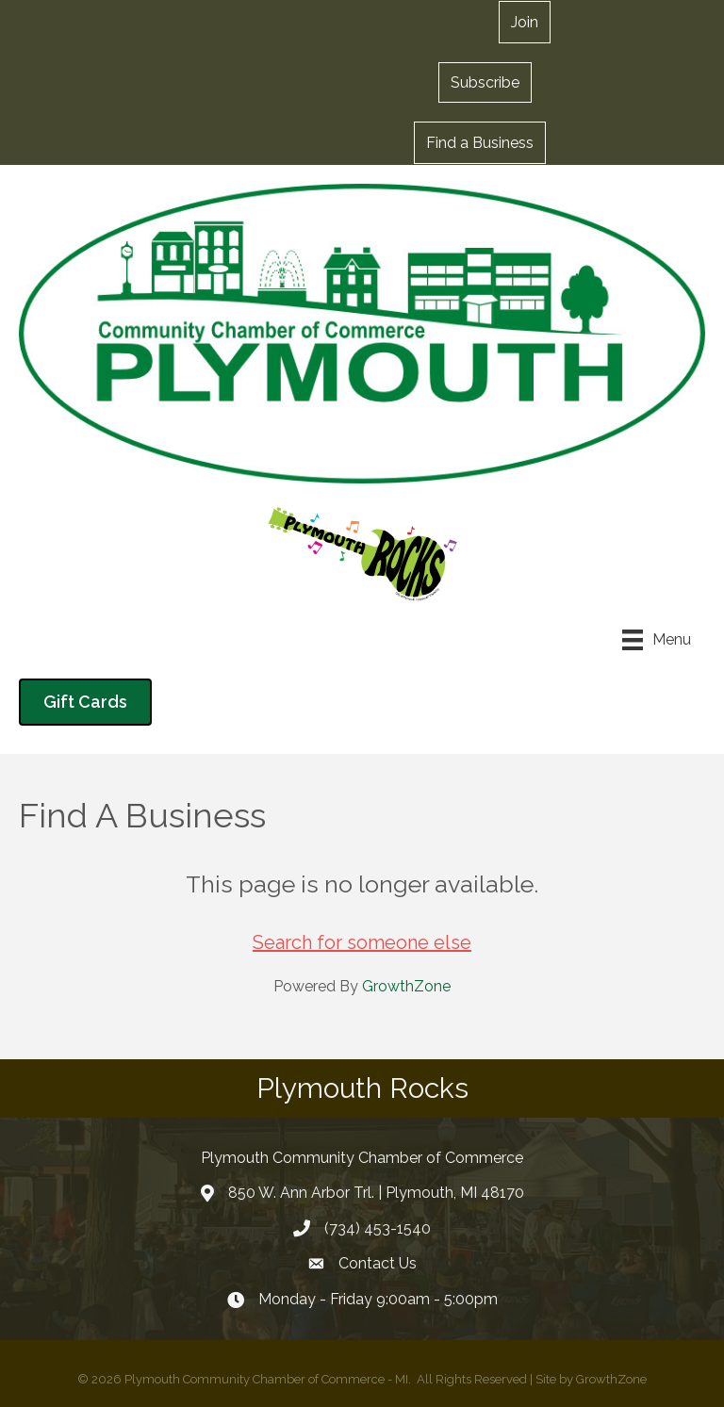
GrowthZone (406, 986)
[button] (485, 82)
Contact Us (377, 1263)
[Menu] (656, 640)
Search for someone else (362, 942)
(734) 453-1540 (377, 1228)
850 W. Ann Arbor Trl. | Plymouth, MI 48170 (376, 1193)
